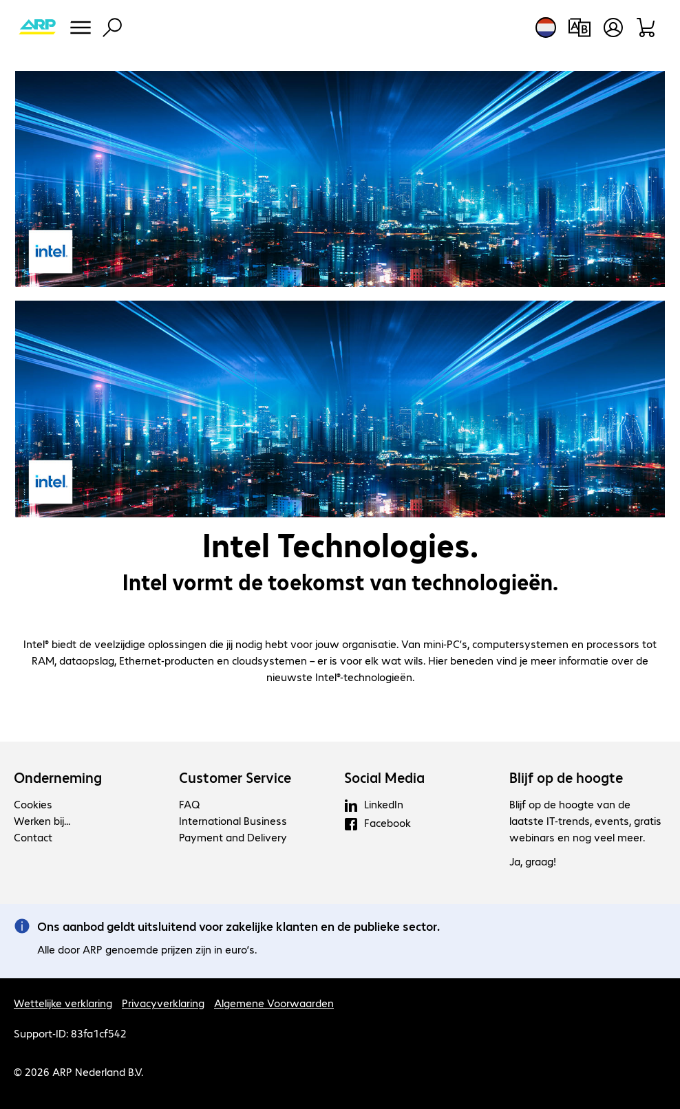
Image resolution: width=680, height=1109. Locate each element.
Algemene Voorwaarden (274, 1002)
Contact (33, 837)
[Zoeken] (112, 27)
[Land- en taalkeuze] (545, 27)
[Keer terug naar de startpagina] (37, 27)
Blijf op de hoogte (566, 777)
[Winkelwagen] (646, 27)
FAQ (189, 804)
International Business (233, 820)
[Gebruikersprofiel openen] (613, 28)
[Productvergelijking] (579, 27)
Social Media (384, 777)
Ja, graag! (532, 861)
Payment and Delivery (233, 837)
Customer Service (235, 777)
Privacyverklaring (163, 1002)
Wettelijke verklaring (63, 1002)
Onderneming (58, 777)
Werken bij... (42, 820)
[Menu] (80, 27)
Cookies (33, 804)
